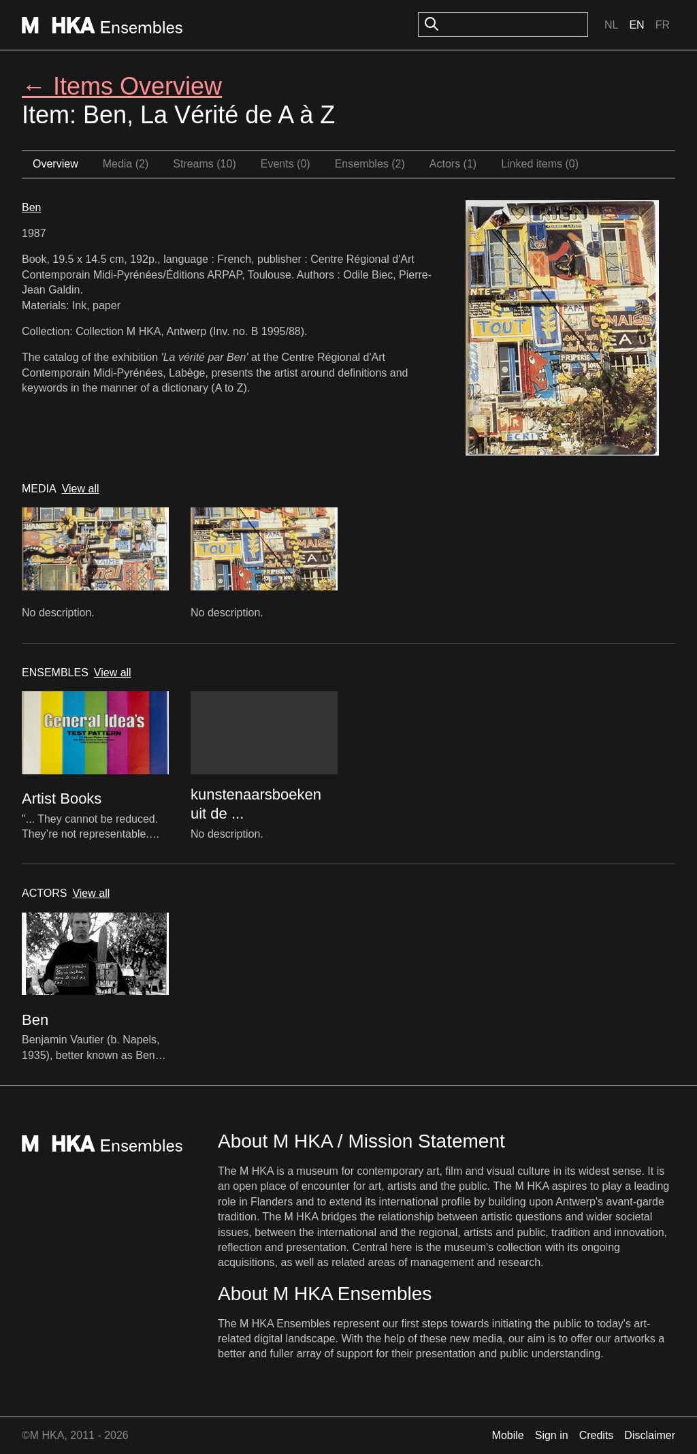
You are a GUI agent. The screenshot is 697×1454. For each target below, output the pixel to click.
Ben (31, 207)
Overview (55, 164)
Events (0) (285, 164)
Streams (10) (204, 164)
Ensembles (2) (370, 164)
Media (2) (126, 164)
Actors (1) (452, 164)
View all (80, 488)
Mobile (508, 1435)
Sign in (551, 1435)
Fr (662, 25)
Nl (611, 25)
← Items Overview (122, 86)
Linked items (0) (540, 164)
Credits (596, 1435)
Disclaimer (649, 1435)
